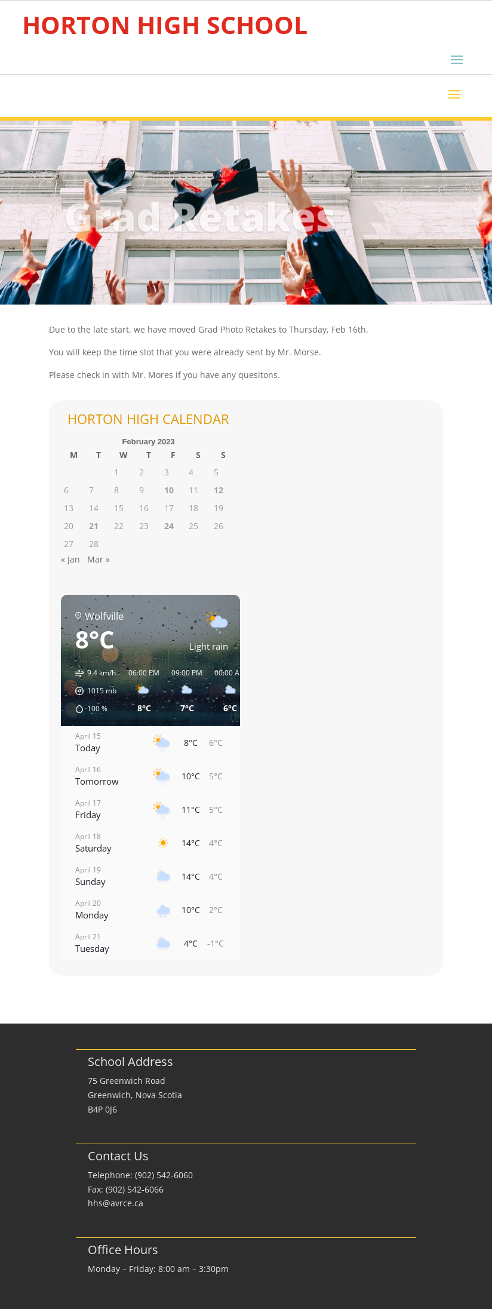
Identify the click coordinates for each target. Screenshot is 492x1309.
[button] (91, 691)
